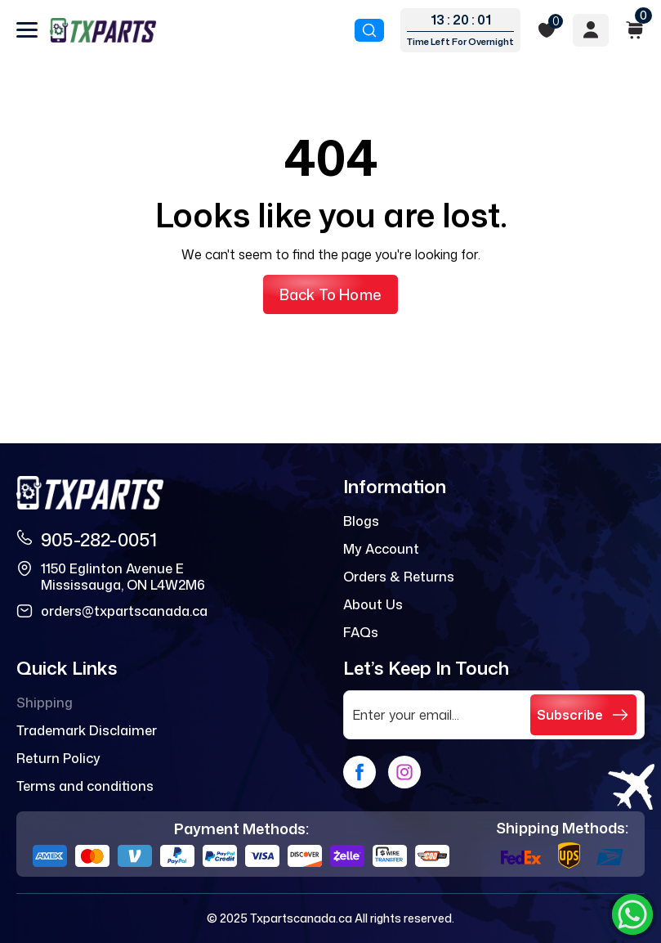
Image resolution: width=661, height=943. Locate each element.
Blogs (361, 521)
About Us (373, 604)
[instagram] (404, 772)
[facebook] (359, 772)
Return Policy (58, 758)
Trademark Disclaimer (86, 730)
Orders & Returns (398, 576)
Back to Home (330, 294)
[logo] (103, 30)
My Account (381, 549)
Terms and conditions (85, 786)
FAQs (360, 632)
